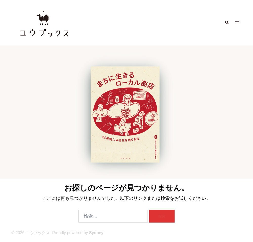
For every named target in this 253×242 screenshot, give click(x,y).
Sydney (96, 233)
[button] (227, 23)
